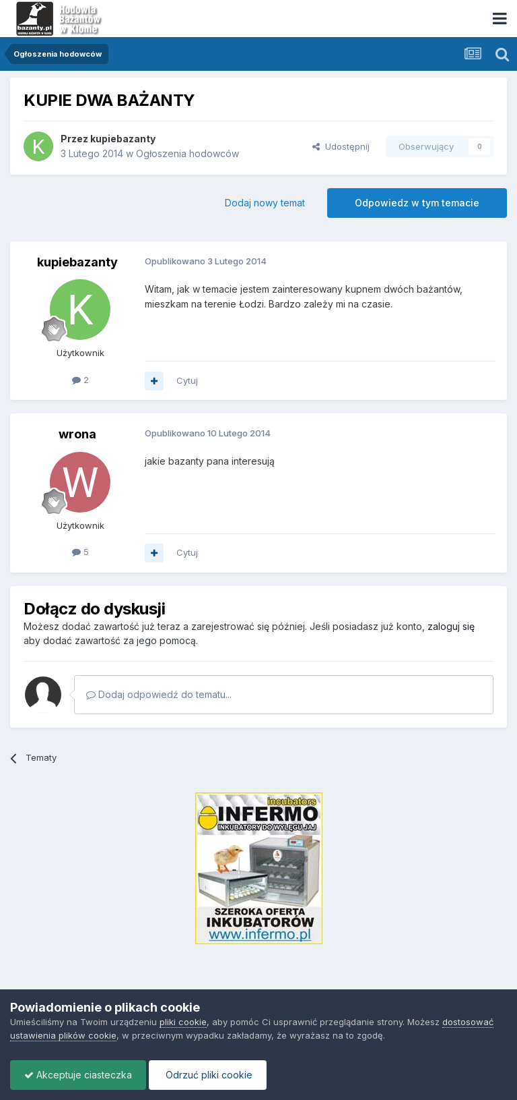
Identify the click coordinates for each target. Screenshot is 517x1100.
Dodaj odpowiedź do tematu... (159, 694)
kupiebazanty (123, 138)
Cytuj (187, 380)
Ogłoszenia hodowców (187, 153)
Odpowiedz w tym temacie (417, 202)
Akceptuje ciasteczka (78, 1074)
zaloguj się (451, 626)
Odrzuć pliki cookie (207, 1074)
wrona (77, 434)
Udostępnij (341, 146)
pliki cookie (183, 1021)
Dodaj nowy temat (265, 202)
